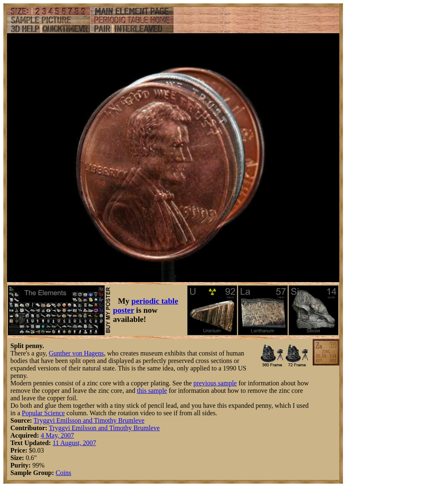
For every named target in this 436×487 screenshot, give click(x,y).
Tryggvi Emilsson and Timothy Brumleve (89, 420)
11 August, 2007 (74, 442)
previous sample (215, 383)
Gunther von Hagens (76, 353)
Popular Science (43, 412)
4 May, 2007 (57, 435)
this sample (152, 390)
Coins (63, 472)
